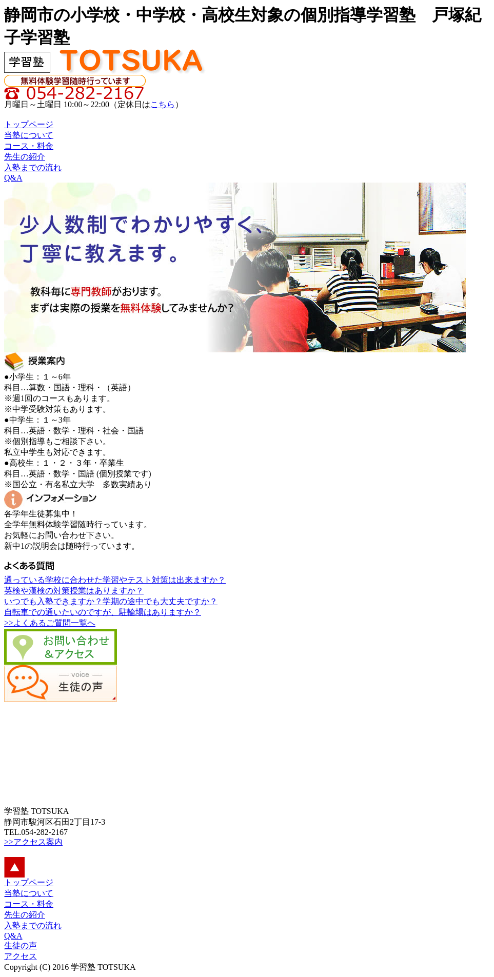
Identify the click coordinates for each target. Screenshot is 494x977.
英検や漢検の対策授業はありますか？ (74, 590)
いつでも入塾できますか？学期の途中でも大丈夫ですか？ (111, 601)
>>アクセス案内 (33, 842)
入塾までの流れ (33, 925)
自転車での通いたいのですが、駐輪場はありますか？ (102, 612)
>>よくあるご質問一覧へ (49, 623)
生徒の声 (20, 945)
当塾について (28, 893)
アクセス (20, 956)
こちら (162, 104)
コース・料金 (28, 904)
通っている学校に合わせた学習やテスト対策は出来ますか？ (115, 579)
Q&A (13, 935)
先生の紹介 (24, 914)
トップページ (28, 882)
